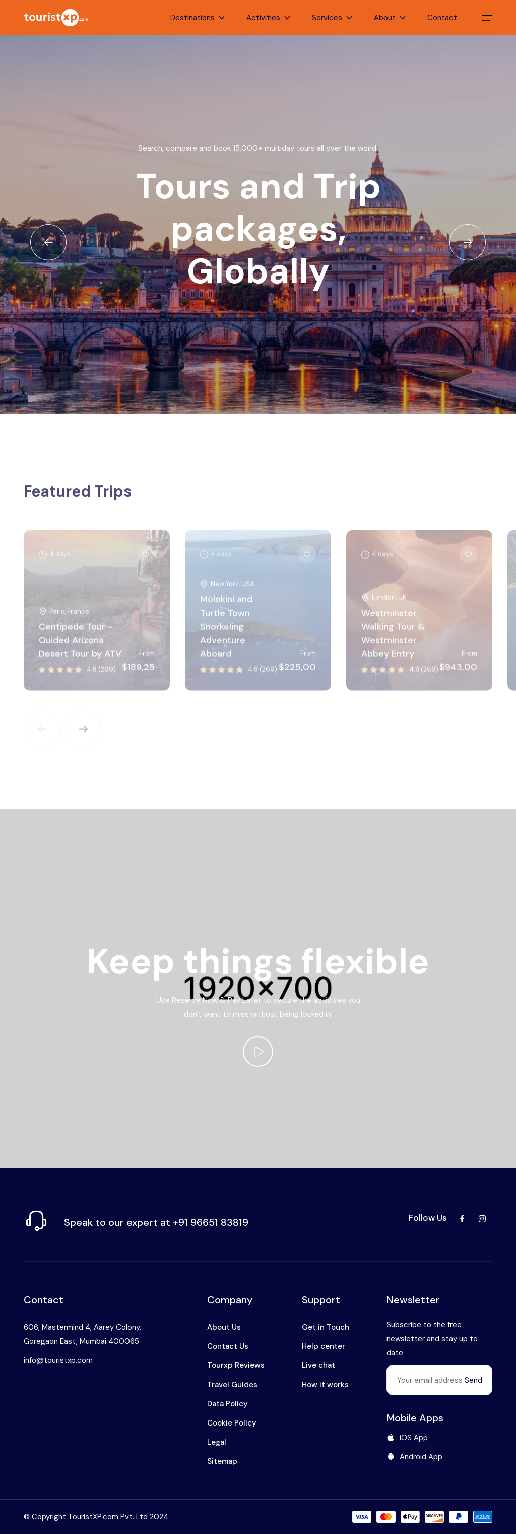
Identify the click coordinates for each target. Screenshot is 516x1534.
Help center (323, 1346)
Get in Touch (325, 1327)
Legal (216, 1442)
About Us (224, 1327)
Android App (414, 1457)
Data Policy (227, 1404)
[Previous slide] (48, 242)
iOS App (407, 1438)
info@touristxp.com (58, 1360)
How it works (325, 1385)
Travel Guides (232, 1385)
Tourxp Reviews (236, 1365)
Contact (442, 18)
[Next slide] (467, 242)
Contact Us (227, 1346)
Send (473, 1380)
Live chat (318, 1365)
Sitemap (222, 1461)
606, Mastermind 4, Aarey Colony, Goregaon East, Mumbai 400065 (82, 1334)
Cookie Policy (231, 1423)
